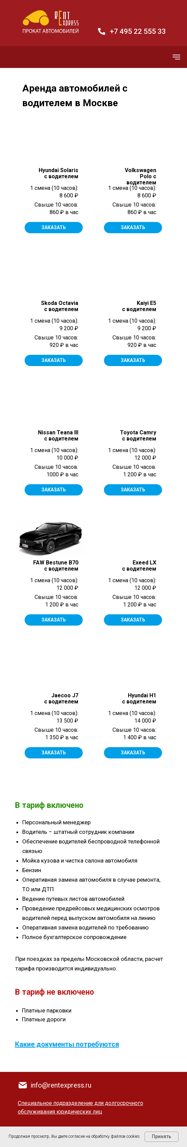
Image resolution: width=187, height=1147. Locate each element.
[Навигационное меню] (176, 57)
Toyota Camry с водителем (138, 435)
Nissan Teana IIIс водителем (58, 435)
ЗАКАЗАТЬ (133, 227)
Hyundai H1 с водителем (139, 698)
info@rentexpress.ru (60, 1085)
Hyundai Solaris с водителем (58, 173)
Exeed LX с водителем (139, 565)
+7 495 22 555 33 (138, 31)
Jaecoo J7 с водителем (61, 698)
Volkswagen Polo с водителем (140, 176)
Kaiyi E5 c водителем (139, 306)
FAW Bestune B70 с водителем (55, 565)
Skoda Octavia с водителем (59, 306)
